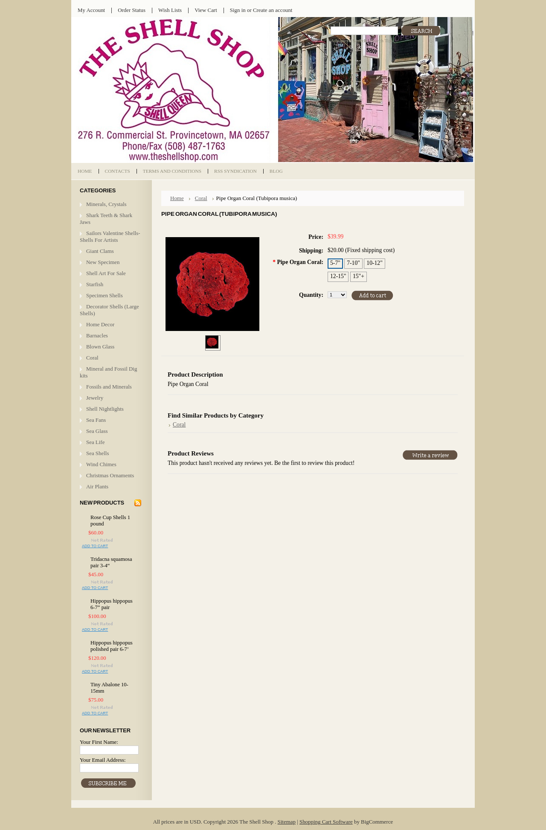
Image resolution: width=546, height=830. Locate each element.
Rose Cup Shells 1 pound (110, 520)
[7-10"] (353, 263)
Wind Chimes (101, 464)
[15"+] (358, 277)
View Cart (206, 10)
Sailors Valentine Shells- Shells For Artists (110, 236)
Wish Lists (170, 10)
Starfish (94, 284)
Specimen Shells (104, 295)
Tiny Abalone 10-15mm (109, 688)
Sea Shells (97, 453)
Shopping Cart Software (326, 821)
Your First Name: (99, 742)
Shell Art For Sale (106, 273)
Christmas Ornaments (110, 475)
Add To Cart (95, 546)
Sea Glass (97, 431)
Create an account (272, 10)
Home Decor (100, 324)
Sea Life (95, 442)
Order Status (131, 10)
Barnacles (97, 335)
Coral (92, 357)
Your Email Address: (103, 760)
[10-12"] (374, 263)
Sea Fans (96, 420)
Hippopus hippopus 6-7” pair (111, 604)
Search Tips (381, 40)
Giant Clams (100, 251)
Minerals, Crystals (106, 204)
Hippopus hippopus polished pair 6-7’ (111, 646)
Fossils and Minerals (109, 386)
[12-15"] (338, 277)
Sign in (238, 10)
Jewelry (94, 398)
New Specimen (103, 262)
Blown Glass (100, 346)
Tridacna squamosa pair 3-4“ (111, 562)
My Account (91, 10)
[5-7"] (335, 263)
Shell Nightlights (105, 409)
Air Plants (97, 486)
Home (177, 198)
